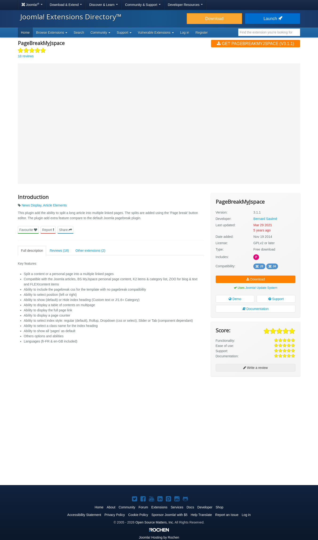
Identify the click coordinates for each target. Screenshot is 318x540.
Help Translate (201, 515)
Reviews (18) (59, 250)
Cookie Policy (138, 515)
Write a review (255, 368)
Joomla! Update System (261, 287)
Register (201, 32)
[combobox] (269, 32)
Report (48, 230)
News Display (31, 205)
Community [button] (101, 32)
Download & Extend (66, 5)
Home (25, 32)
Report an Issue (226, 515)
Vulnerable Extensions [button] (156, 32)
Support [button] (124, 32)
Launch (272, 18)
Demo (235, 299)
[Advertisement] (255, 410)
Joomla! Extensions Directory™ (71, 16)
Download (214, 18)
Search (79, 32)
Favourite (28, 230)
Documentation (255, 309)
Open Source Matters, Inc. (154, 522)
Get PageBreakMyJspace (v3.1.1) (255, 43)
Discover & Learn (103, 5)
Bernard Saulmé (265, 219)
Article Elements (55, 205)
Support (276, 299)
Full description (32, 250)
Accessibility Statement (84, 515)
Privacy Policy (114, 515)
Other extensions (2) (90, 250)
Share (65, 230)
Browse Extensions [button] (51, 32)
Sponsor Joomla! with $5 (169, 515)
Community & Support (143, 5)
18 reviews (26, 56)
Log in (184, 32)
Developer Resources (185, 5)
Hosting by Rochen (159, 537)
